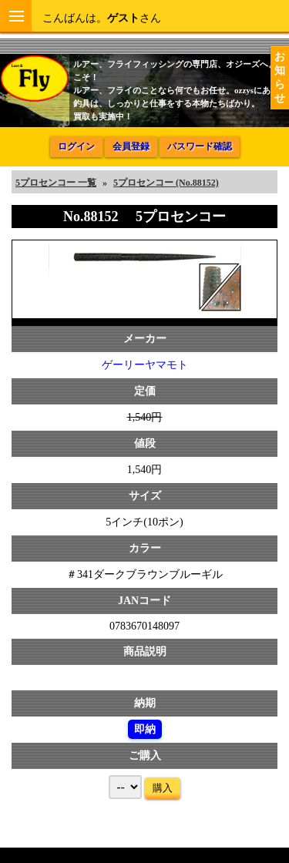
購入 (163, 788)
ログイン (76, 146)
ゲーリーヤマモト (145, 365)
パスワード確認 (199, 146)
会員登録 (131, 146)
